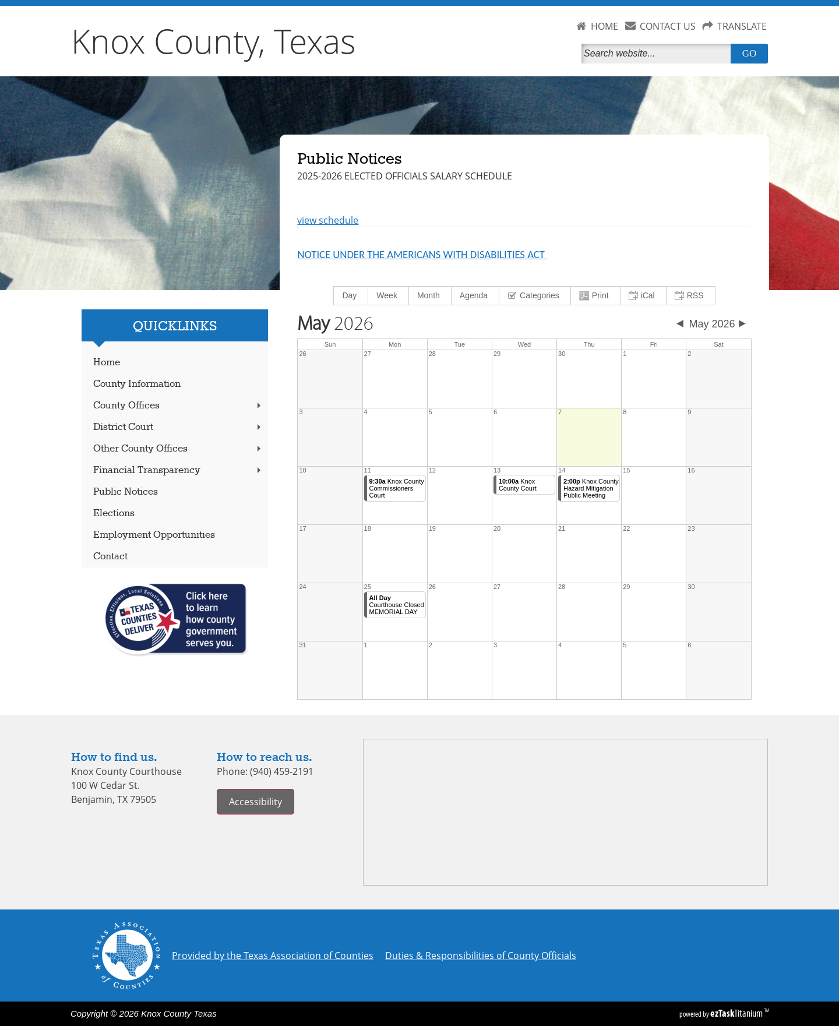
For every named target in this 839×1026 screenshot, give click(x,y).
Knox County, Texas (213, 41)
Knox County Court (518, 485)
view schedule (327, 220)
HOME (604, 26)
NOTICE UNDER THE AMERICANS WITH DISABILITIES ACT (422, 254)
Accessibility (255, 801)
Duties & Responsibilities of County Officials (480, 955)
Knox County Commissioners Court (396, 488)
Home (106, 363)
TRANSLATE (742, 26)
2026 (335, 324)
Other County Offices (178, 449)
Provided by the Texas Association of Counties (272, 955)
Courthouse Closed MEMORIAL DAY (396, 604)
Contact (110, 557)
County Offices (178, 406)
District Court (178, 427)
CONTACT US (668, 26)
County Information (137, 384)
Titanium (737, 1013)
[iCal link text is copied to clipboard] (644, 296)
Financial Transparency (178, 470)
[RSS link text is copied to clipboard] (691, 296)
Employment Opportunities (154, 535)
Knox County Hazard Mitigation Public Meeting (591, 488)
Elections (114, 513)
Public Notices (125, 492)
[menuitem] (351, 296)
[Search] (658, 54)
